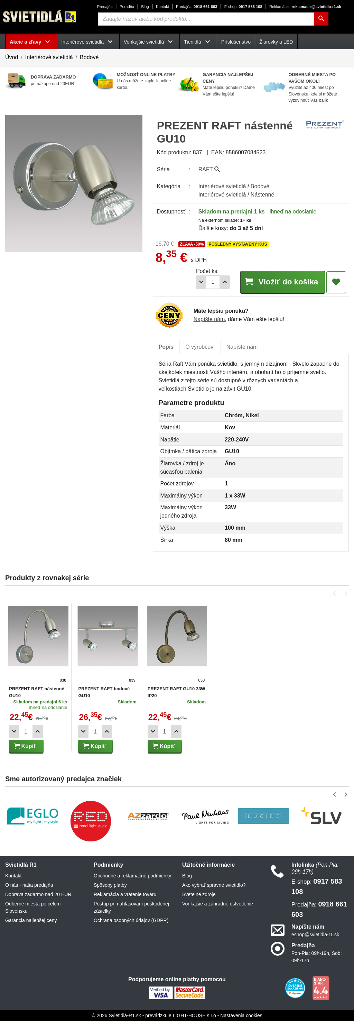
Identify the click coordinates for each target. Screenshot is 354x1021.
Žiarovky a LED (276, 42)
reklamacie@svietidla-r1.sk (305, 6)
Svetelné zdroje (199, 894)
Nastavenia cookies (241, 1015)
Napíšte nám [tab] (242, 347)
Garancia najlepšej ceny (31, 920)
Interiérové (222, 186)
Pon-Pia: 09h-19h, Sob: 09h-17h (316, 956)
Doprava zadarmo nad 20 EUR (38, 894)
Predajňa (105, 6)
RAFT (209, 169)
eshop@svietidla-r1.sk (315, 934)
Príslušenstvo (236, 42)
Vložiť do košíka (282, 281)
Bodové (89, 57)
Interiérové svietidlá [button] (88, 42)
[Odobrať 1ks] (201, 282)
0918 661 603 (196, 6)
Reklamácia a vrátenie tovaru (125, 894)
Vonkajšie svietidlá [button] (149, 42)
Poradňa (127, 6)
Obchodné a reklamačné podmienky (132, 875)
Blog (145, 6)
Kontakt (162, 6)
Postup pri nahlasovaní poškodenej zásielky (131, 907)
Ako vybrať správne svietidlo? (213, 885)
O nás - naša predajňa (29, 885)
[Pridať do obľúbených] (336, 282)
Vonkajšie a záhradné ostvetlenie (217, 903)
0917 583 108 (243, 6)
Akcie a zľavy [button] (31, 42)
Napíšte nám (209, 319)
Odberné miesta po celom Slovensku (32, 907)
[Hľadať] (321, 19)
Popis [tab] (166, 347)
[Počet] (213, 282)
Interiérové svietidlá (49, 57)
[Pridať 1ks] (225, 282)
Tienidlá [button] (198, 42)
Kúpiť (25, 746)
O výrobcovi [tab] (199, 347)
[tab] (166, 347)
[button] (336, 593)
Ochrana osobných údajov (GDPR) (131, 920)
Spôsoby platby (110, 885)
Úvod (11, 57)
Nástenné (262, 195)
